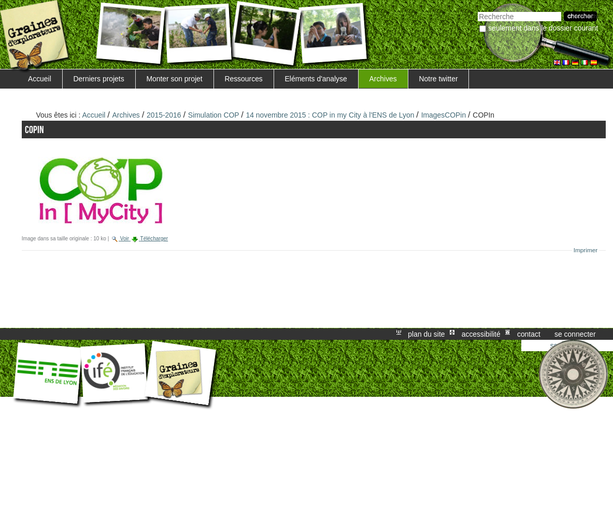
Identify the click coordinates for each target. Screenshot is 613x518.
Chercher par (477, 10)
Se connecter (575, 334)
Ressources (243, 79)
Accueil (39, 79)
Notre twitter (438, 79)
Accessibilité (481, 334)
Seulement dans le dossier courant (543, 28)
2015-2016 (164, 115)
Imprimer (586, 250)
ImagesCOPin (443, 115)
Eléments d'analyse (316, 79)
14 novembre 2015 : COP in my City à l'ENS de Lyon (330, 115)
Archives (382, 79)
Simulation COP (214, 115)
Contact (528, 334)
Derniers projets (99, 79)
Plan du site (426, 334)
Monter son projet (174, 79)
